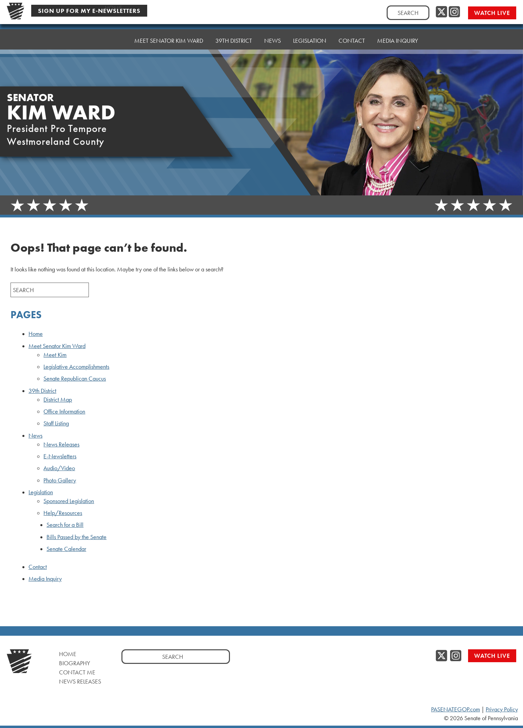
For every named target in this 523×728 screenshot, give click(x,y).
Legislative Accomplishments (76, 366)
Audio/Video (59, 468)
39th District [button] (233, 40)
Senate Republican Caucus (74, 378)
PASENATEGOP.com (455, 709)
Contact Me (77, 672)
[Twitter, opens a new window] (441, 12)
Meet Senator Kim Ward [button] (168, 40)
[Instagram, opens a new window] (454, 12)
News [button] (272, 40)
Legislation (40, 492)
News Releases (61, 444)
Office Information (64, 411)
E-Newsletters (59, 456)
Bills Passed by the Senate (76, 537)
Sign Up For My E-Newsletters (89, 11)
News (35, 435)
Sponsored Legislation (68, 501)
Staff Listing (56, 423)
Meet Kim (54, 355)
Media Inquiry (397, 40)
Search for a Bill (64, 525)
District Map (57, 399)
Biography (74, 663)
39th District (42, 391)
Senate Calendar (66, 549)
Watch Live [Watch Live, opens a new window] (492, 13)
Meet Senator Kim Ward (56, 346)
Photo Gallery (59, 480)
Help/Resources (62, 513)
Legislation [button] (309, 40)
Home (113, 40)
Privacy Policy (502, 709)
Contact (351, 40)
